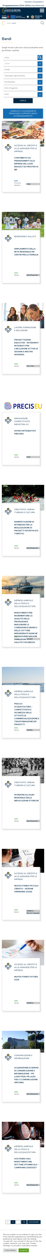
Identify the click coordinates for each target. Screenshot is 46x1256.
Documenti (38, 1)
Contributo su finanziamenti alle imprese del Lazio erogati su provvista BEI (26, 163)
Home (9, 23)
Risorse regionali (33, 913)
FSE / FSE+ (30, 366)
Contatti (28, 1)
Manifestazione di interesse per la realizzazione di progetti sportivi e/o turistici (26, 527)
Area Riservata (37, 5)
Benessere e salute (25, 236)
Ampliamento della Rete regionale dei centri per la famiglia (26, 251)
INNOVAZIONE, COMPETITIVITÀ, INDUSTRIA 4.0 (22, 421)
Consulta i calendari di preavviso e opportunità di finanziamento (23, 113)
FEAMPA (30, 639)
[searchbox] (20, 69)
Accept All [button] (23, 1250)
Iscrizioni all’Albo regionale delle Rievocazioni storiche (26, 797)
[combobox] (23, 63)
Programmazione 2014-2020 (16, 5)
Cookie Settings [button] (10, 1250)
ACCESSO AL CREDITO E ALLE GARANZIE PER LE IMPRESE (25, 148)
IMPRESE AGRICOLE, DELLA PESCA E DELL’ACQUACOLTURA (25, 603)
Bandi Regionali (32, 275)
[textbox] (23, 63)
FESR (28, 184)
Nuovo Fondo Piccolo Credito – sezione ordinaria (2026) (26, 888)
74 (24, 1222)
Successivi (34, 1222)
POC (31, 911)
